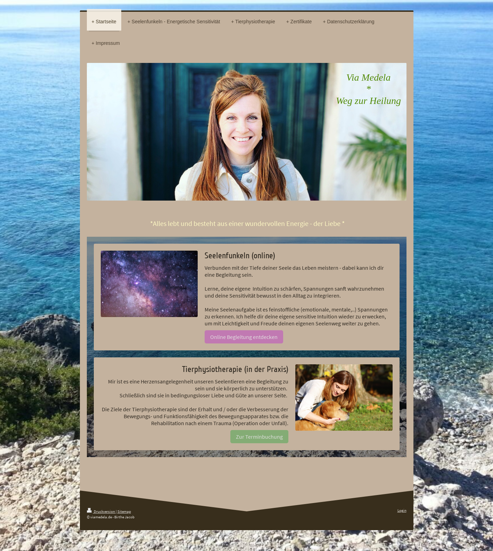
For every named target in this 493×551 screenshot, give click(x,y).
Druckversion (101, 511)
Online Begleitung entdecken (244, 336)
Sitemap (124, 511)
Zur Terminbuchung (259, 436)
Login (401, 510)
